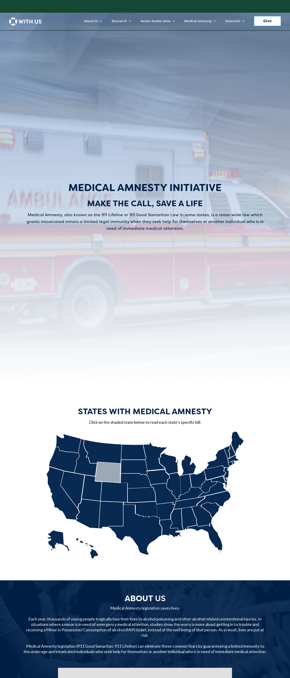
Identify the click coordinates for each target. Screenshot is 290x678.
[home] (25, 21)
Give (267, 21)
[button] (93, 21)
